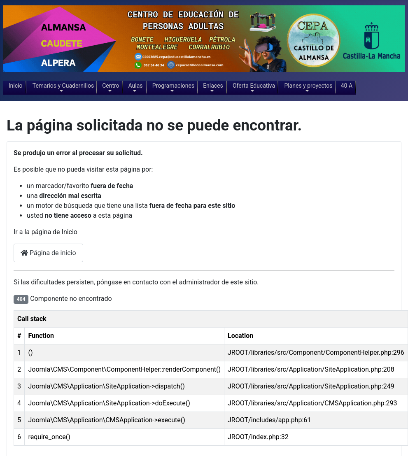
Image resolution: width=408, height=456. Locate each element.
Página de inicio (48, 253)
